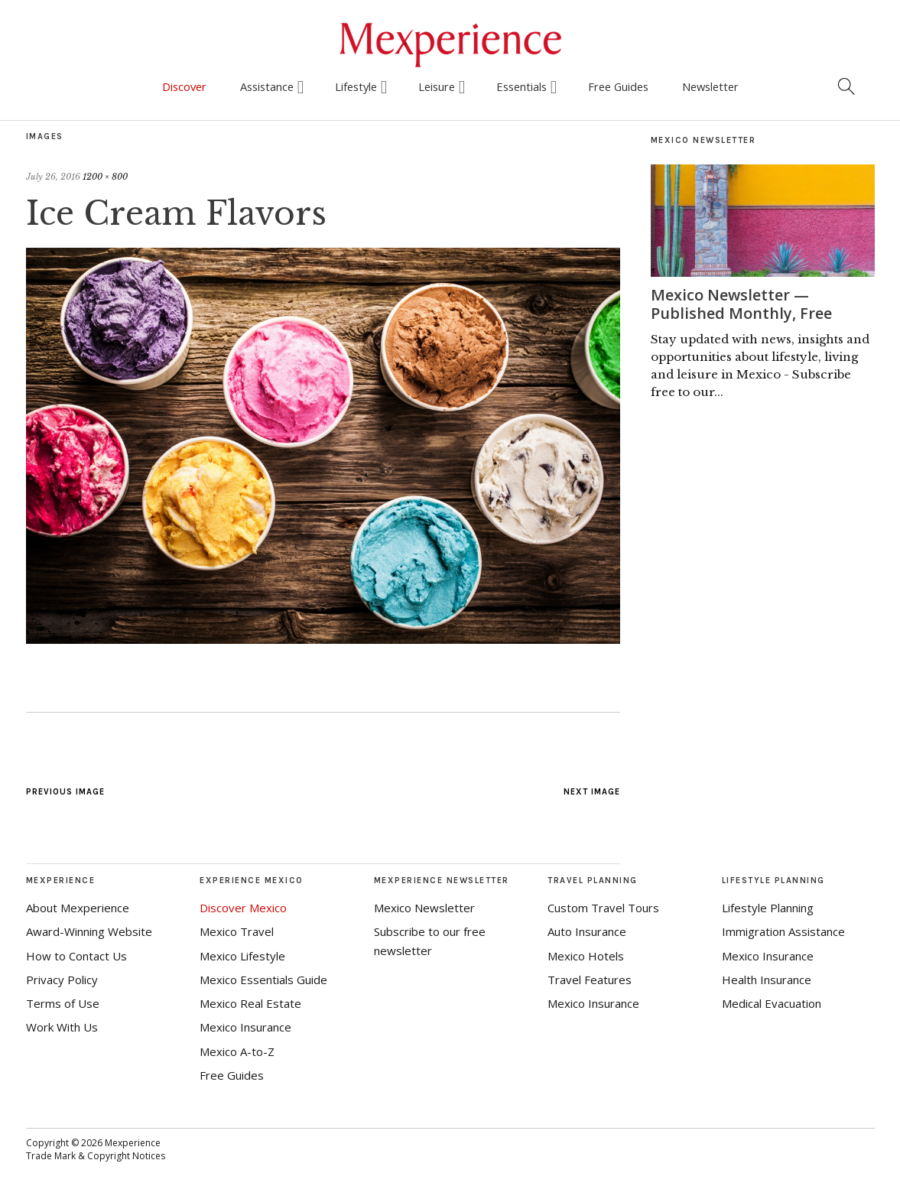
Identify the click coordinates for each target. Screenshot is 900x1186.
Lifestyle (356, 86)
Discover (184, 86)
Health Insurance (766, 979)
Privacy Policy (62, 979)
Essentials (521, 86)
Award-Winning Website (89, 931)
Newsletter (710, 86)
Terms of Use (62, 1003)
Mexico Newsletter (424, 907)
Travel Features (589, 979)
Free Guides (618, 86)
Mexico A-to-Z (237, 1051)
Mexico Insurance (245, 1027)
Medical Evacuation (771, 1003)
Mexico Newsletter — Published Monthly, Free (741, 303)
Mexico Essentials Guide (263, 979)
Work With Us (62, 1027)
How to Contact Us (76, 955)
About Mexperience (77, 907)
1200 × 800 (105, 176)
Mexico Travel (237, 931)
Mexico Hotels (585, 955)
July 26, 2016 (53, 176)
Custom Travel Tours (603, 907)
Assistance (267, 86)
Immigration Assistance (783, 931)
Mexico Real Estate (250, 1003)
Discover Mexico (243, 907)
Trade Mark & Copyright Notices (95, 1155)
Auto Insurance (586, 931)
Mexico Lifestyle (242, 955)
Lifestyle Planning (768, 907)
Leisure (436, 86)
